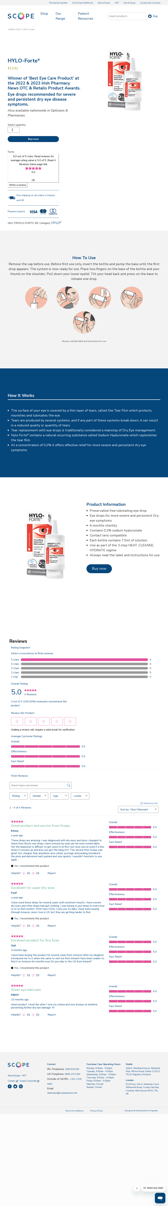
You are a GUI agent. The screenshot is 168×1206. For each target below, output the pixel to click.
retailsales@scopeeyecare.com (62, 1092)
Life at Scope (129, 2)
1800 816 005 (72, 1069)
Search (144, 16)
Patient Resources (85, 16)
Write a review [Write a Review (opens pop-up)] (17, 185)
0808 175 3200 (72, 1074)
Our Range (60, 16)
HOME (11, 29)
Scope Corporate (29, 1080)
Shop (44, 13)
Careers (13, 1080)
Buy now (33, 139)
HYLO (19, 29)
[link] (33, 168)
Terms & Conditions (74, 1110)
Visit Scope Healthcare (82, 2)
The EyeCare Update (58, 2)
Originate (153, 1110)
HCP (117, 2)
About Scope (104, 2)
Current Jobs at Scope (150, 2)
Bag (155, 16)
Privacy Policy (96, 1110)
